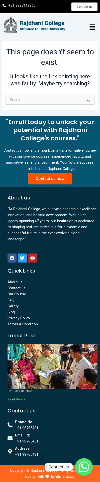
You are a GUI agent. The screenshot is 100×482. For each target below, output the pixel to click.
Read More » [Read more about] (16, 399)
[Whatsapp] (84, 467)
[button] (92, 27)
